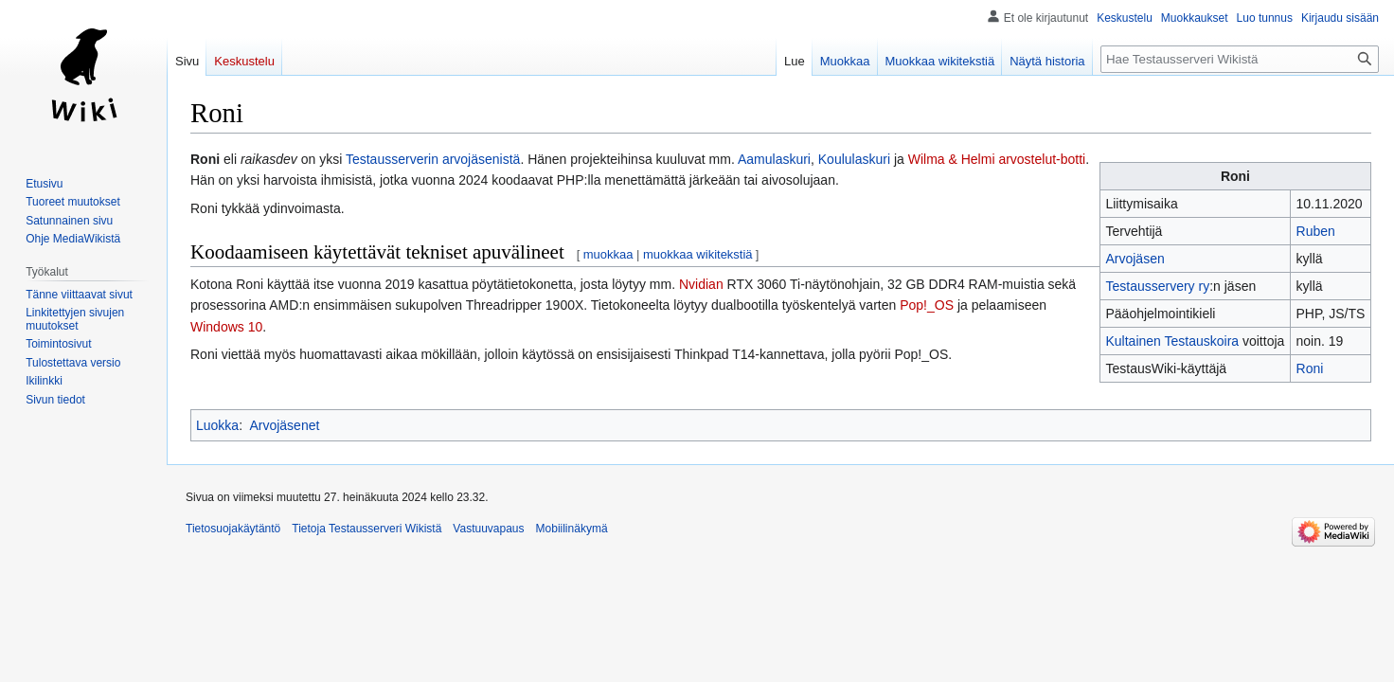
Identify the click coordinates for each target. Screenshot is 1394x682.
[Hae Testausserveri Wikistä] (1239, 59)
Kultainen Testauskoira (1172, 341)
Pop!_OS (927, 305)
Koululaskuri (854, 159)
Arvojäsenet (284, 425)
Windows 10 (226, 326)
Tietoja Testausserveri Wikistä (366, 528)
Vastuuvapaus (488, 528)
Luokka (217, 425)
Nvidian (701, 284)
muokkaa (608, 254)
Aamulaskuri (774, 159)
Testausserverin (392, 159)
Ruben (1315, 231)
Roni (1310, 368)
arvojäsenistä (481, 159)
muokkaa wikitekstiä (698, 254)
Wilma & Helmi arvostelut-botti (997, 159)
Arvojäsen (1134, 258)
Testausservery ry (1157, 286)
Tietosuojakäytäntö (233, 528)
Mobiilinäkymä (572, 528)
